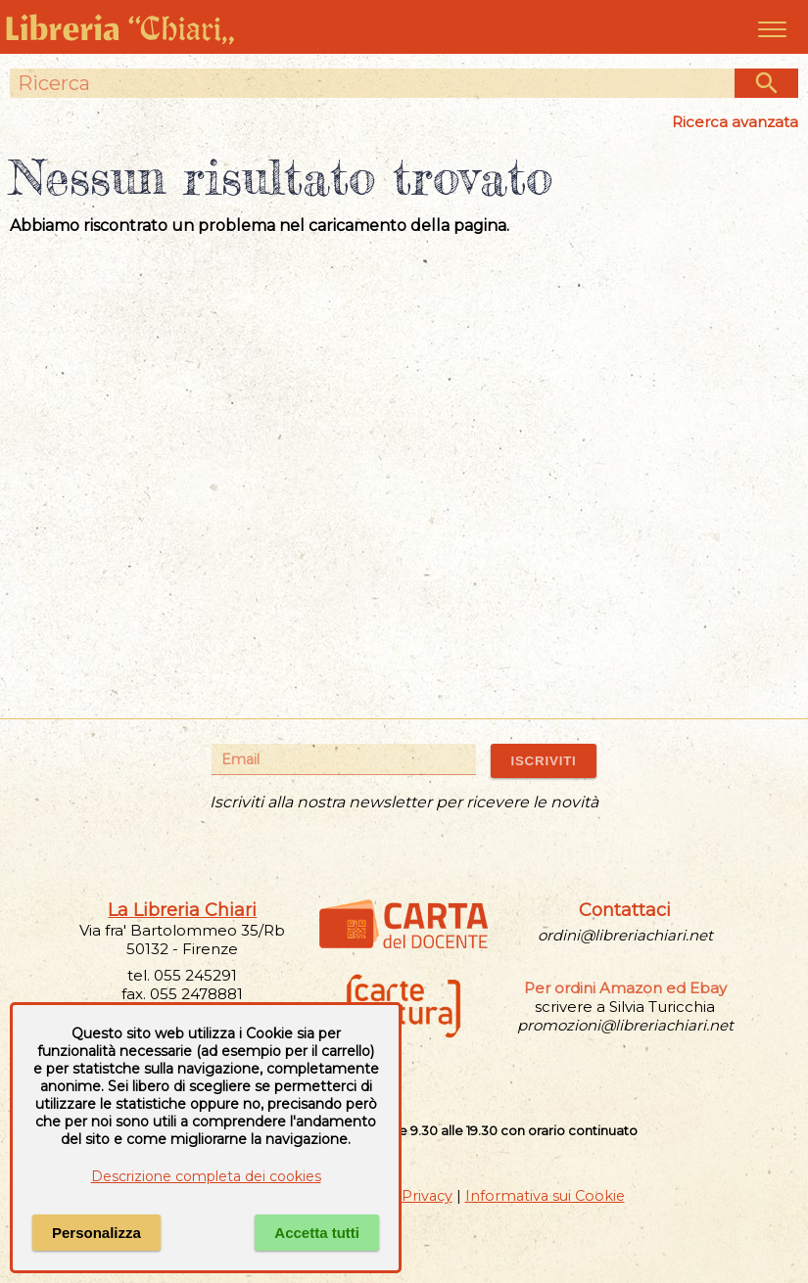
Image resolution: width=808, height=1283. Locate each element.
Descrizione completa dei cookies (206, 1176)
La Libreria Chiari (182, 910)
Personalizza (96, 1232)
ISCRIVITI (543, 761)
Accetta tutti (316, 1232)
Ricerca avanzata (735, 122)
